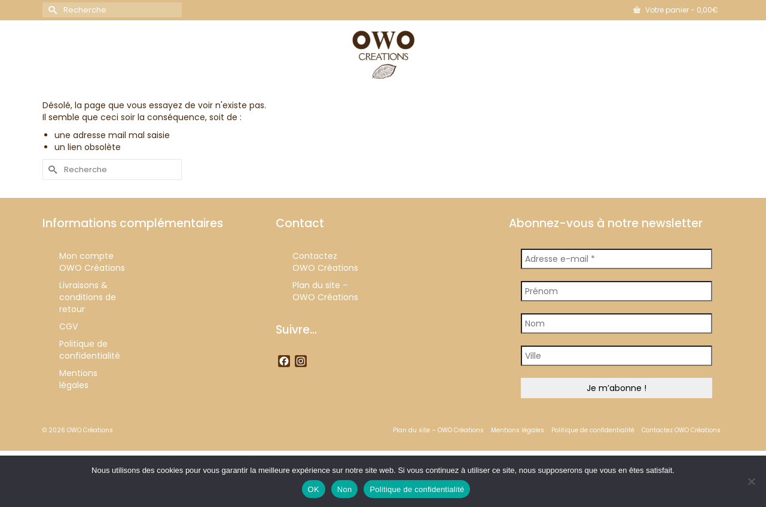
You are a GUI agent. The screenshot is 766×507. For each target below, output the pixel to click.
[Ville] (616, 356)
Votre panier (675, 10)
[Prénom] (616, 291)
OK (313, 489)
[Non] (751, 481)
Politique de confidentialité (417, 489)
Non (344, 489)
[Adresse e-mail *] (616, 259)
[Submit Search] (51, 9)
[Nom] (616, 323)
